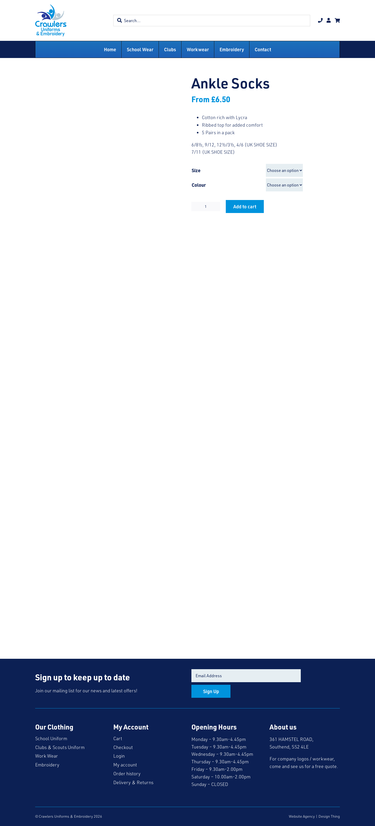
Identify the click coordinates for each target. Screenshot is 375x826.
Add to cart (244, 206)
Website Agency (302, 816)
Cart (117, 738)
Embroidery (47, 764)
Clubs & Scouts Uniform (60, 747)
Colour (199, 185)
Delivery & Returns (133, 782)
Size (196, 170)
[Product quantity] (205, 206)
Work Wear (46, 756)
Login (119, 756)
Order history (127, 773)
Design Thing (329, 816)
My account (125, 764)
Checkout (123, 747)
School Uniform (51, 738)
